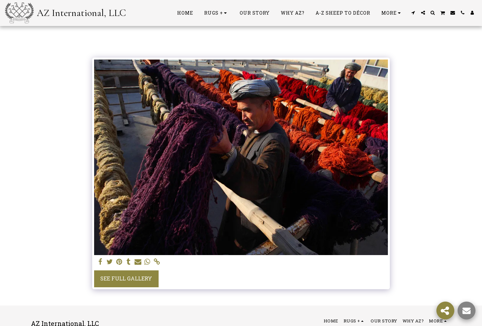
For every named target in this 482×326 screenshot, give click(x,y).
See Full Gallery (126, 278)
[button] (413, 12)
